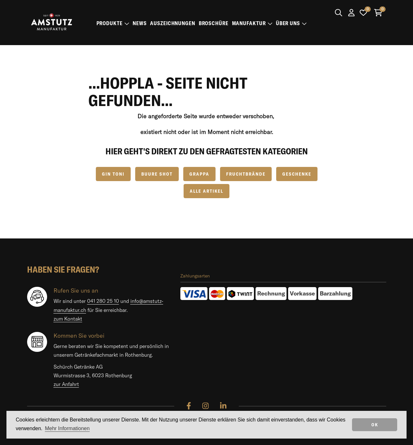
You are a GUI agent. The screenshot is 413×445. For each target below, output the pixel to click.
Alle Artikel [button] (206, 191)
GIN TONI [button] (113, 174)
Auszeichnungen (172, 23)
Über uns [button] (291, 23)
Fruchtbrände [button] (246, 174)
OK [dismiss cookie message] (374, 425)
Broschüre (213, 23)
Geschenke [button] (296, 174)
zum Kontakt (68, 318)
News (140, 23)
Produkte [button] (112, 23)
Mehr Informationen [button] (67, 428)
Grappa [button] (199, 174)
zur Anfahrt (66, 384)
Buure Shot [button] (157, 174)
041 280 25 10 (103, 301)
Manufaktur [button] (252, 23)
